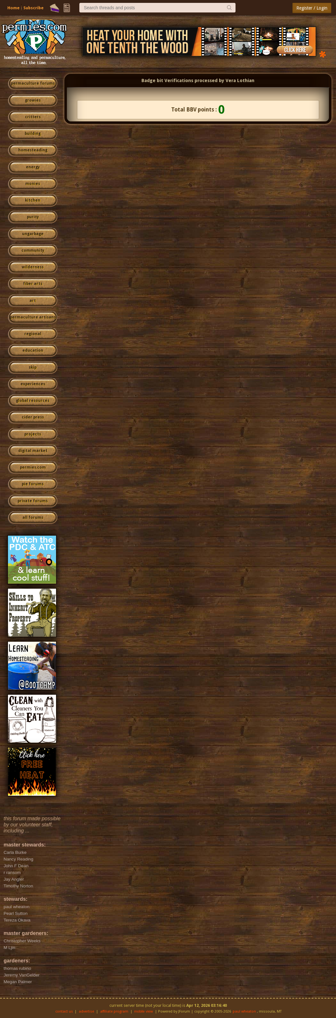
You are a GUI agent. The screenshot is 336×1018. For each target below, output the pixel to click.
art (32, 300)
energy (33, 167)
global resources (32, 400)
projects (32, 434)
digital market (32, 450)
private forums (33, 501)
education (32, 350)
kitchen (32, 200)
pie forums (33, 484)
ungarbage (33, 234)
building (33, 133)
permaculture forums (33, 83)
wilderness (33, 267)
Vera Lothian (240, 80)
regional (32, 334)
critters (33, 117)
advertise (86, 1011)
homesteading (32, 150)
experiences (32, 384)
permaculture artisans (33, 317)
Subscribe (33, 7)
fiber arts (32, 283)
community (32, 250)
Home (13, 7)
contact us (64, 1011)
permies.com (33, 467)
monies (32, 183)
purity (33, 217)
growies (33, 100)
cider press (33, 417)
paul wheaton (244, 1011)
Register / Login (311, 8)
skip (32, 367)
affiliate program (114, 1011)
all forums (32, 517)
